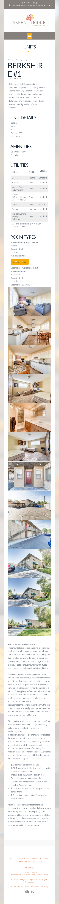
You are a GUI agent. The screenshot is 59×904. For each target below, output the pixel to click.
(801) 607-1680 (29, 872)
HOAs (34, 859)
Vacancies (24, 859)
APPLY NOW (19, 261)
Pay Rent (44, 859)
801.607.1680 (29, 3)
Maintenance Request (30, 862)
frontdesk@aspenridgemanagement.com (29, 5)
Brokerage (29, 868)
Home (13, 859)
